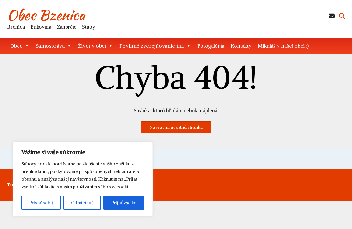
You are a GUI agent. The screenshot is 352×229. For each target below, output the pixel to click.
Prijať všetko (124, 202)
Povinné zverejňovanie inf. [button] (155, 46)
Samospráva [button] (54, 46)
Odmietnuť (82, 202)
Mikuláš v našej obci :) (283, 46)
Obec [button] (19, 46)
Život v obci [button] (95, 46)
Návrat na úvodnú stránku (176, 127)
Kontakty (241, 46)
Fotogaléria (210, 46)
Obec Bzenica (46, 15)
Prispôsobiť (41, 202)
